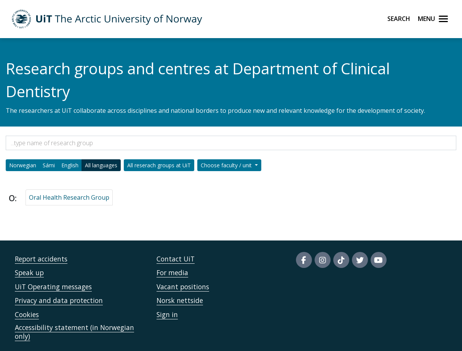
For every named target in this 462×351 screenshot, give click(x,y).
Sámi (49, 165)
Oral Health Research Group (69, 197)
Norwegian (22, 165)
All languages (101, 165)
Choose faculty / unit (227, 165)
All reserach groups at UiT (159, 165)
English (69, 165)
